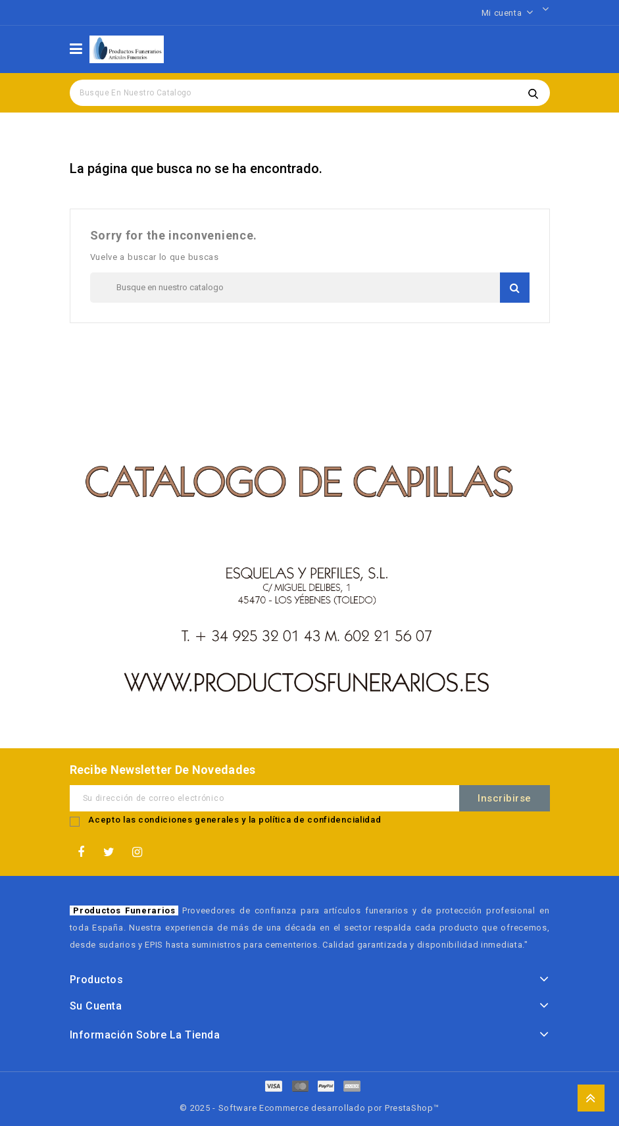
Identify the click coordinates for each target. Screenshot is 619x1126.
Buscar (533, 93)
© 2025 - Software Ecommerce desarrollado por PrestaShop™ (309, 1108)
